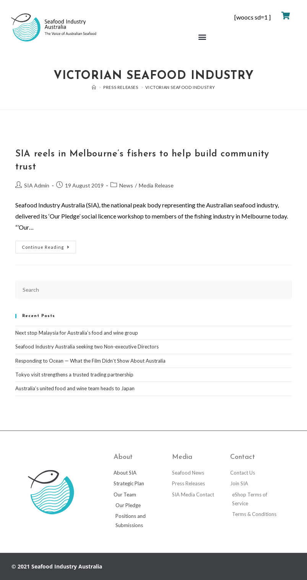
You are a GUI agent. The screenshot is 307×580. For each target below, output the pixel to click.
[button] (202, 37)
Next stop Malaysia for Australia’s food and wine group (76, 333)
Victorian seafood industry (180, 87)
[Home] (94, 87)
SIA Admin (36, 185)
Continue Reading (49, 245)
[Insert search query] (153, 290)
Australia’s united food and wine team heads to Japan (75, 388)
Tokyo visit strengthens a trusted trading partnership (74, 374)
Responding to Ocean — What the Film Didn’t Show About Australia (90, 361)
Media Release (156, 185)
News (126, 185)
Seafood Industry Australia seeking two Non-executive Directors (87, 346)
